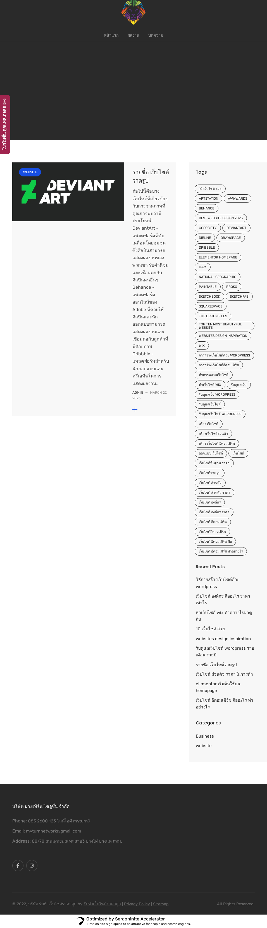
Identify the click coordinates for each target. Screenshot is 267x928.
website (30, 172)
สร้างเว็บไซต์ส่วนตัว (213, 434)
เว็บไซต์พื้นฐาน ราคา (214, 463)
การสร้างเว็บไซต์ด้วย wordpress (224, 355)
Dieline (205, 238)
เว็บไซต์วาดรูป (209, 473)
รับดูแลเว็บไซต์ (210, 404)
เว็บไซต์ (238, 453)
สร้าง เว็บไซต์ (208, 424)
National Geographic (217, 277)
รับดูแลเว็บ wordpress (217, 395)
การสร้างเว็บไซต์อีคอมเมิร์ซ (219, 365)
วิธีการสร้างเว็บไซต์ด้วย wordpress (218, 583)
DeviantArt (236, 228)
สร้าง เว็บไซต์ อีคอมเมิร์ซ (217, 444)
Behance (206, 208)
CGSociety (208, 228)
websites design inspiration (223, 336)
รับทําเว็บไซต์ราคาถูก (102, 904)
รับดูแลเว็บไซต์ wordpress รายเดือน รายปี (225, 651)
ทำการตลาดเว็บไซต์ (213, 375)
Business (205, 736)
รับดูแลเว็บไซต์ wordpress (220, 414)
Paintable (207, 287)
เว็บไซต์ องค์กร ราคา (214, 512)
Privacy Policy (137, 904)
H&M (202, 267)
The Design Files (213, 316)
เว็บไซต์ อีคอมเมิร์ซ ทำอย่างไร (221, 551)
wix (202, 346)
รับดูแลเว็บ (239, 385)
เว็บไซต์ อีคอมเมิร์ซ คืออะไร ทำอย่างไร (224, 704)
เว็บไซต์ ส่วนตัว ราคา (214, 493)
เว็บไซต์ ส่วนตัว (210, 483)
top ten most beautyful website (220, 326)
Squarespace (210, 306)
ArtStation (208, 198)
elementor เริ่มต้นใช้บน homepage (218, 687)
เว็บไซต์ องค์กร (210, 502)
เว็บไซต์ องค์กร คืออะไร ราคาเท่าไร (223, 599)
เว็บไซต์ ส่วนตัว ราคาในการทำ (224, 674)
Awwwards (237, 198)
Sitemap (161, 904)
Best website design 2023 (221, 218)
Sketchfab (239, 297)
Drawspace (231, 238)
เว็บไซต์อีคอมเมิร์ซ (212, 532)
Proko (231, 287)
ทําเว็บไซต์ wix (210, 385)
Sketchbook (209, 297)
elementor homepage (218, 257)
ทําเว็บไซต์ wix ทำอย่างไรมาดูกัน (224, 616)
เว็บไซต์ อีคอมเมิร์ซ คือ (215, 542)
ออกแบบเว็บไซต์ (211, 453)
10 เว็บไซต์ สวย (210, 189)
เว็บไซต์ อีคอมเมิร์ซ (213, 522)
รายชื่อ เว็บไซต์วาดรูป (216, 664)
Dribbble (207, 248)
